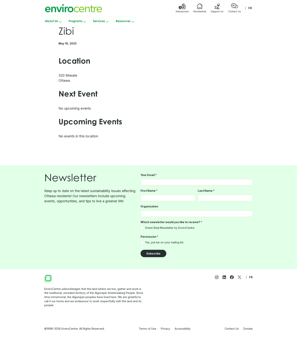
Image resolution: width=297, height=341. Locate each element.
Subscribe (153, 253)
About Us (54, 21)
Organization (149, 206)
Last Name (206, 190)
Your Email (149, 175)
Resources (125, 21)
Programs (78, 21)
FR (250, 8)
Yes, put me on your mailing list (162, 242)
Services (101, 21)
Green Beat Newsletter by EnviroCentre (168, 228)
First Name (149, 190)
